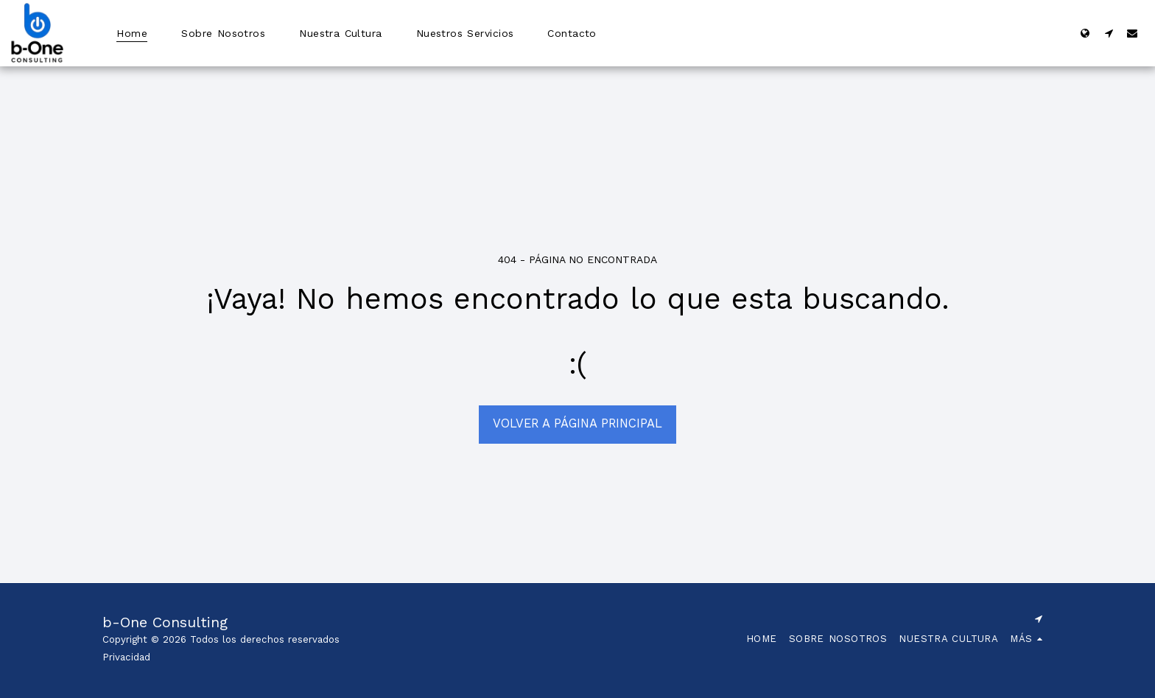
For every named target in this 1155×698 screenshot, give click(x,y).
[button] (1109, 32)
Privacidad (126, 657)
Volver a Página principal (577, 423)
